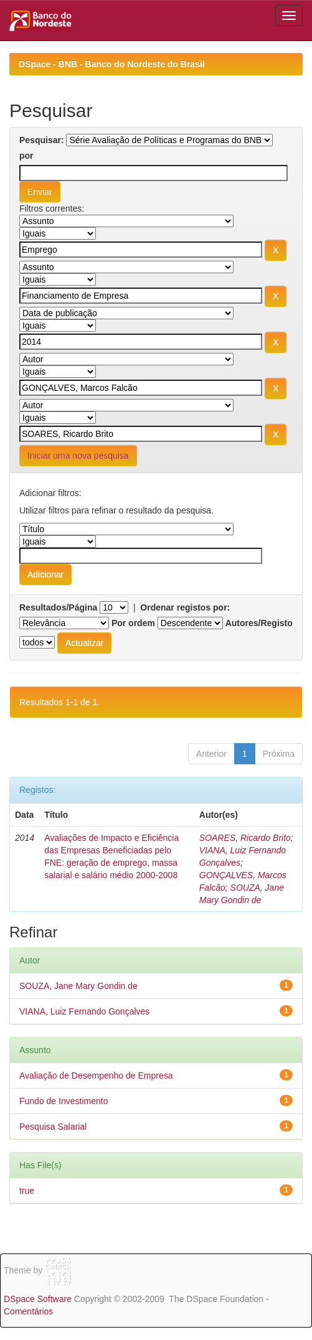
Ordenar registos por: (185, 607)
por (26, 156)
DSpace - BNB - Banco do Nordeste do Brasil (112, 64)
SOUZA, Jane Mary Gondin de (78, 986)
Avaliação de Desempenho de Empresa (96, 1075)
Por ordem (133, 623)
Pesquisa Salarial (53, 1127)
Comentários (28, 1311)
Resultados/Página (58, 607)
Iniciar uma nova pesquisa (78, 456)
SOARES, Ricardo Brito (245, 838)
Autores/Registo (259, 623)
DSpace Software (38, 1299)
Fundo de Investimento (63, 1101)
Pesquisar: (41, 140)
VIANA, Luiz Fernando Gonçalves (84, 1011)
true (26, 1191)
